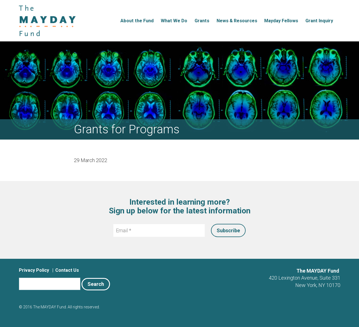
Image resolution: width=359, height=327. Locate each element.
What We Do (174, 20)
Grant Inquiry (319, 20)
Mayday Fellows (281, 20)
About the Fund (137, 20)
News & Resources (237, 20)
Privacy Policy (34, 270)
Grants (202, 20)
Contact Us (67, 270)
